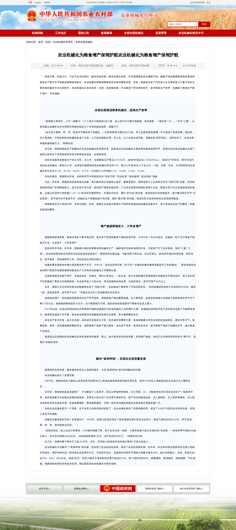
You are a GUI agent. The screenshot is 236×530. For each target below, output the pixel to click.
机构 (48, 42)
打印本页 (191, 65)
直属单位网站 (81, 488)
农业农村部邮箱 (197, 2)
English (38, 2)
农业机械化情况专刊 (190, 33)
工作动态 (60, 33)
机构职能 (37, 33)
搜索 (204, 24)
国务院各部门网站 (154, 488)
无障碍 (47, 2)
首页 (40, 42)
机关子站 (44, 488)
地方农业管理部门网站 (191, 488)
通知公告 (83, 33)
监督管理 (161, 33)
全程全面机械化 (133, 33)
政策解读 (106, 33)
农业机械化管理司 (63, 42)
